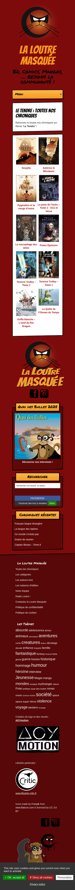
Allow (52, 503)
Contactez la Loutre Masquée (31, 601)
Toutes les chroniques (27, 569)
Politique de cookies (26, 612)
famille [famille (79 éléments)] (46, 647)
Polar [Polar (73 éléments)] (19, 688)
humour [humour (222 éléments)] (39, 665)
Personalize (65, 877)
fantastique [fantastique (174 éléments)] (26, 653)
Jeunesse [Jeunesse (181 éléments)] (25, 677)
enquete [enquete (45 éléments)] (37, 648)
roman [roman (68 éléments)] (51, 688)
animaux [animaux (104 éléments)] (22, 636)
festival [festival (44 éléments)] (49, 654)
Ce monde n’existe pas (27, 534)
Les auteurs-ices (24, 580)
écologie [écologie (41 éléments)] (42, 708)
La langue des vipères (26, 529)
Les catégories (23, 574)
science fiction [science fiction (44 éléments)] (29, 695)
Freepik (35, 804)
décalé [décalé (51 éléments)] (19, 648)
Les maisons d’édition (27, 585)
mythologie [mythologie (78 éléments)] (45, 684)
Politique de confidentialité (29, 607)
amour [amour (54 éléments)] (48, 630)
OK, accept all (14, 877)
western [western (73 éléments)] (33, 707)
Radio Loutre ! (23, 596)
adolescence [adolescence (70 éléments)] (36, 630)
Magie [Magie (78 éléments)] (38, 678)
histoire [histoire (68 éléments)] (35, 659)
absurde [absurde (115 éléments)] (22, 630)
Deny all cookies (41, 877)
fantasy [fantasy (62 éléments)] (41, 653)
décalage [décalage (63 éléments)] (52, 642)
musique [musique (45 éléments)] (33, 684)
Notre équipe (22, 591)
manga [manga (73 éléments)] (47, 678)
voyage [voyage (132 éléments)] (22, 707)
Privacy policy (37, 884)
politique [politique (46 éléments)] (26, 689)
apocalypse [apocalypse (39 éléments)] (33, 637)
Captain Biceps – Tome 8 (28, 544)
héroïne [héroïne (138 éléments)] (22, 671)
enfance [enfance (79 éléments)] (28, 647)
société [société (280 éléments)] (44, 694)
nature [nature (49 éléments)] (56, 684)
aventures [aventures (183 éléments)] (48, 635)
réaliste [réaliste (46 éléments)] (19, 695)
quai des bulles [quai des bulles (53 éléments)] (38, 688)
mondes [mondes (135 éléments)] (22, 684)
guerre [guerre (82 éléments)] (26, 659)
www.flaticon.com (25, 807)
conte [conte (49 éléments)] (18, 643)
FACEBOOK (37, 498)
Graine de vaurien (24, 539)
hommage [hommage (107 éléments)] (23, 665)
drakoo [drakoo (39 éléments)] (43, 643)
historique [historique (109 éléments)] (48, 659)
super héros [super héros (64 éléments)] (29, 701)
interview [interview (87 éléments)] (35, 672)
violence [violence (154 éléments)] (44, 701)
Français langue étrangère (28, 523)
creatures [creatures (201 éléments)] (31, 642)
